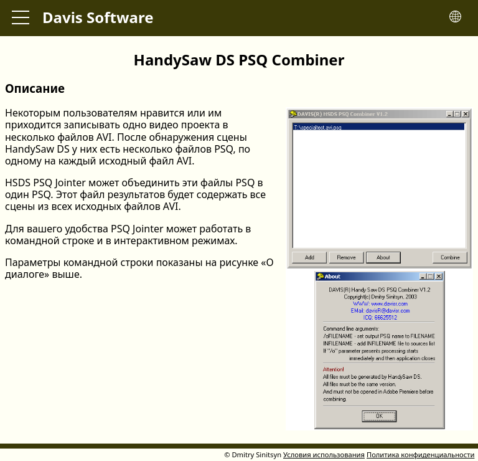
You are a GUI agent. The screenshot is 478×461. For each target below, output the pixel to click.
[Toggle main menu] (20, 18)
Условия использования (324, 454)
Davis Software (98, 17)
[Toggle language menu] (455, 18)
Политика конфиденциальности (420, 454)
